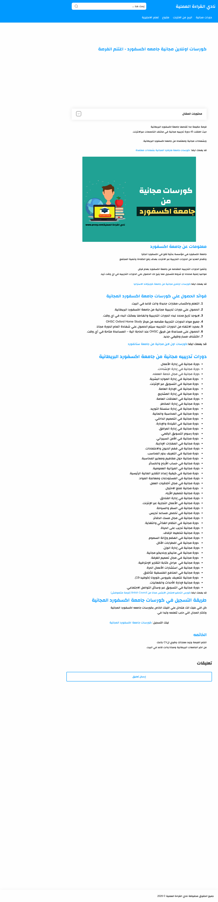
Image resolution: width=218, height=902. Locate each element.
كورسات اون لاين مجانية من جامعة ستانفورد (157, 344)
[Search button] (76, 6)
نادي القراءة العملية (196, 6)
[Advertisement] (139, 80)
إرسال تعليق (139, 676)
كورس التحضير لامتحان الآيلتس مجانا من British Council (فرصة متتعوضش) (151, 592)
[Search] (109, 6)
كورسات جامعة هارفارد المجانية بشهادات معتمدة (163, 150)
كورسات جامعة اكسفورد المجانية (131, 622)
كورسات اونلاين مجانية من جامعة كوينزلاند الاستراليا (162, 283)
